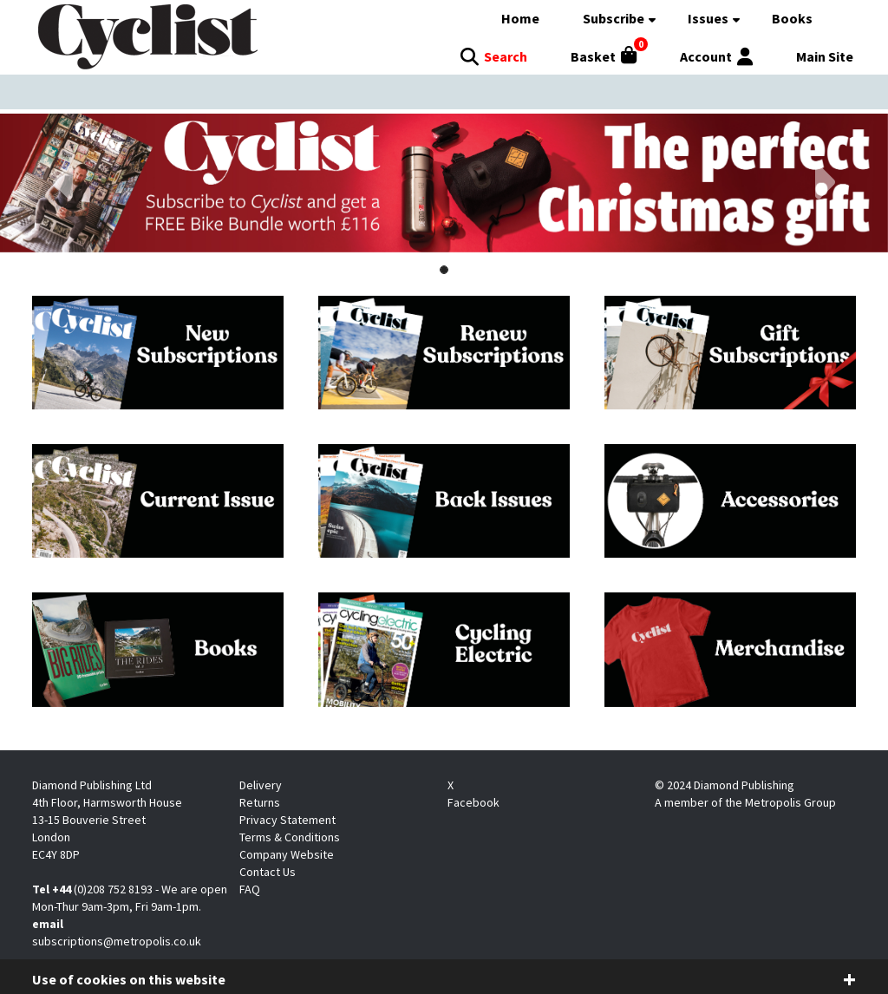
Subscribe (613, 18)
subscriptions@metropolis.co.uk (116, 941)
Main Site (824, 56)
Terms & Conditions (289, 837)
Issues (708, 18)
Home (520, 18)
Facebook (473, 802)
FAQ (249, 889)
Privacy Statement (287, 819)
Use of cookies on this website (128, 979)
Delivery (260, 785)
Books (792, 18)
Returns (259, 802)
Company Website (286, 854)
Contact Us (267, 872)
